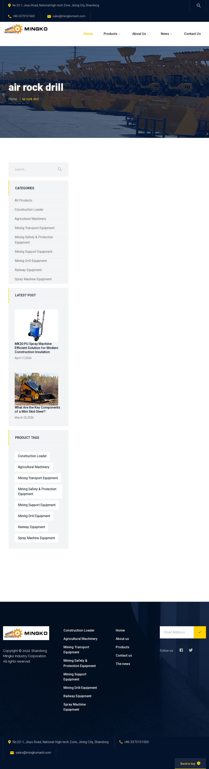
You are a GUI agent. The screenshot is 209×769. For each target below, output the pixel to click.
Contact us (124, 655)
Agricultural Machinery (30, 219)
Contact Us (192, 34)
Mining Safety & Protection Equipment (34, 239)
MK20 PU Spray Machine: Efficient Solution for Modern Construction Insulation (36, 348)
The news (123, 664)
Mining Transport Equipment (34, 228)
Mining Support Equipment (33, 252)
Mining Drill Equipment (31, 261)
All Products (23, 200)
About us (122, 639)
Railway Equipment (28, 270)
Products (110, 34)
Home (88, 34)
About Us (139, 34)
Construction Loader (29, 210)
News (165, 34)
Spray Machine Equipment (33, 279)
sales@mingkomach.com (66, 16)
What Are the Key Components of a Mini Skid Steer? (37, 409)
